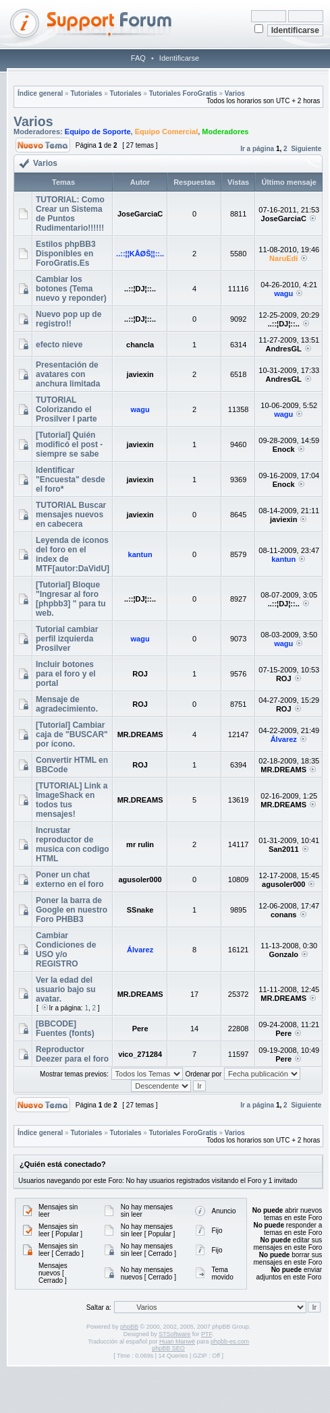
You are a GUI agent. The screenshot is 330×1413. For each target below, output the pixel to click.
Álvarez (284, 739)
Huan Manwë (177, 1341)
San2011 (284, 849)
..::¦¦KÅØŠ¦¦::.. (140, 254)
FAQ (138, 58)
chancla (140, 345)
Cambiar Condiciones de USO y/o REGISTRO (66, 950)
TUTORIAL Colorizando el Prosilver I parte (66, 409)
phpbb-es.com (230, 1341)
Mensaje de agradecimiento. (67, 704)
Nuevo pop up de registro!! (68, 319)
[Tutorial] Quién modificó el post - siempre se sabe (69, 444)
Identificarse (179, 58)
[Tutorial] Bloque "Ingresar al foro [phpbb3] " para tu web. (71, 599)
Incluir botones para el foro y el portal (66, 674)
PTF (206, 1334)
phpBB (129, 1326)
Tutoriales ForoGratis (183, 93)
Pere (140, 1029)
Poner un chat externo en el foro (70, 879)
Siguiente (306, 148)
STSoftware (174, 1334)
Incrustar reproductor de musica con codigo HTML (72, 844)
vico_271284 (140, 1054)
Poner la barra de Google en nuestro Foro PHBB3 (71, 910)
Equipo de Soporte (98, 131)
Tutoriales (86, 93)
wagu (283, 293)
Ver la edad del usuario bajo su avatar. (66, 989)
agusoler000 (139, 879)
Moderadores (225, 131)
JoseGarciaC (140, 214)
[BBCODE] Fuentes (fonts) (65, 1028)
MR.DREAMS (140, 734)
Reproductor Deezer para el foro (72, 1054)
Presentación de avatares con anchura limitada (68, 374)
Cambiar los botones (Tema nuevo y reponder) (71, 289)
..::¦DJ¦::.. (140, 289)
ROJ (140, 674)
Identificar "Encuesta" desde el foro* (70, 479)
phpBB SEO (168, 1348)
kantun (140, 554)
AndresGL (284, 349)
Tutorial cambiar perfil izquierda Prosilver (67, 639)
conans (284, 915)
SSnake (140, 910)
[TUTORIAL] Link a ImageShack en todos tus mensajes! (71, 800)
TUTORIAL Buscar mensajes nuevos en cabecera (71, 514)
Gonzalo (283, 954)
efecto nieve (59, 344)
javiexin (139, 374)
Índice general (40, 93)
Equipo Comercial (166, 131)
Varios (235, 93)
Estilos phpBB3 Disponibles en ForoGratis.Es (66, 253)
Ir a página (257, 148)
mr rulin (140, 844)
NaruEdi (283, 258)
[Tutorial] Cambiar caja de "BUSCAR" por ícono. (72, 734)
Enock (284, 449)
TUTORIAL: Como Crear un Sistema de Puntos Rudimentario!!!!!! (70, 214)
